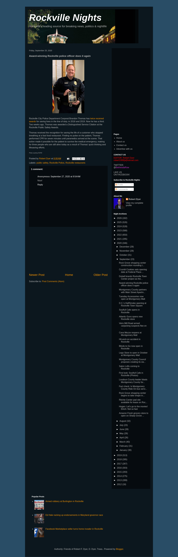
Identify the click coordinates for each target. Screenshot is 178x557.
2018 (119, 459)
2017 (119, 464)
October (124, 255)
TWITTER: (119, 165)
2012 (119, 484)
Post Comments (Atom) (53, 281)
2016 (119, 468)
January (124, 450)
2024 (119, 226)
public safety (42, 163)
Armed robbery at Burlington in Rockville (64, 501)
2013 (119, 480)
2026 (119, 218)
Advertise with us (124, 149)
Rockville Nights (65, 17)
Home (69, 274)
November (125, 251)
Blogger (119, 549)
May (122, 433)
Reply (40, 185)
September (125, 259)
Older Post (101, 274)
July (122, 425)
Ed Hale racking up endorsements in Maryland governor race (74, 515)
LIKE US (118, 172)
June (122, 429)
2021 (119, 239)
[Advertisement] (68, 249)
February (124, 446)
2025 (119, 222)
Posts (119, 185)
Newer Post (36, 274)
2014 (119, 476)
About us (120, 141)
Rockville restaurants (75, 163)
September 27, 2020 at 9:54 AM (65, 176)
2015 (119, 472)
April (122, 437)
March (123, 442)
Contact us (121, 145)
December (125, 247)
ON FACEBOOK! (122, 175)
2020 (119, 243)
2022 (119, 235)
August (123, 421)
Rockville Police (56, 163)
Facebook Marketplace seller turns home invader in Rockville (74, 529)
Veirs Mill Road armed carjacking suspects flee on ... (133, 325)
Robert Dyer (135, 199)
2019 (119, 455)
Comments (121, 189)
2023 (119, 230)
